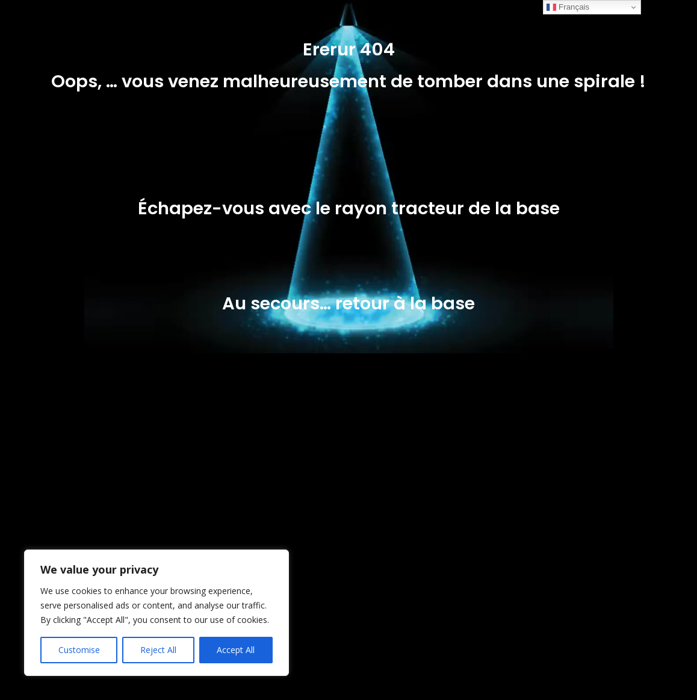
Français (568, 7)
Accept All (236, 649)
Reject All (158, 649)
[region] (156, 613)
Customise (79, 649)
